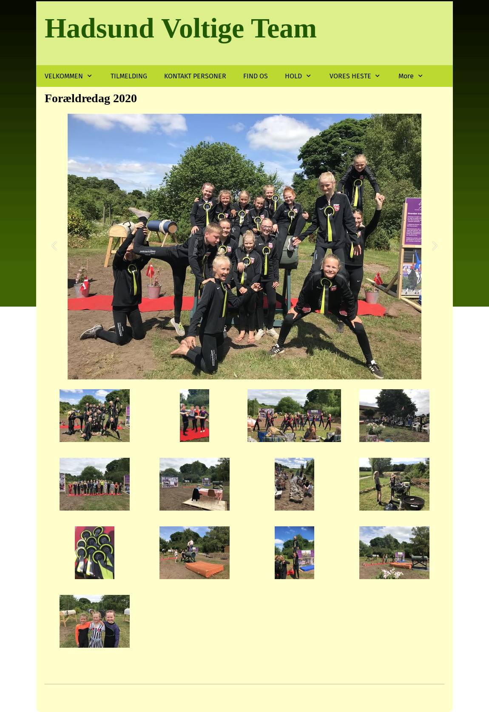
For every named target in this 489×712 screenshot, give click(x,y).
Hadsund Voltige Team (181, 27)
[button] (54, 246)
